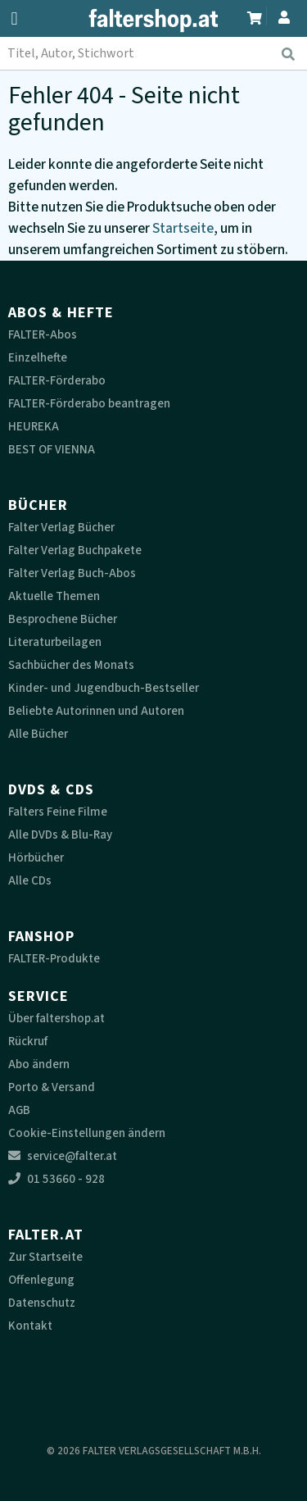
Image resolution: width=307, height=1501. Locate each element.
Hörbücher (36, 857)
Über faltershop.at (56, 1018)
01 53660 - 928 (56, 1179)
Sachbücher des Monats (71, 665)
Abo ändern (39, 1064)
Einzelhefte (37, 357)
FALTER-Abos (42, 334)
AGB (19, 1110)
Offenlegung (41, 1280)
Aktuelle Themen (54, 596)
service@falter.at (62, 1156)
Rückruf (27, 1041)
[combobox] (153, 53)
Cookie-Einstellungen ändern (86, 1133)
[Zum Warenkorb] (254, 16)
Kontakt (30, 1326)
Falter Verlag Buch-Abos (72, 573)
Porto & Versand (51, 1087)
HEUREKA (33, 426)
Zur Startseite (45, 1257)
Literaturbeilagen (55, 642)
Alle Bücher (38, 734)
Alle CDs (30, 880)
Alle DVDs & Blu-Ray (60, 835)
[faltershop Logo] (154, 20)
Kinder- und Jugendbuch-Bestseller (103, 688)
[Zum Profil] (284, 15)
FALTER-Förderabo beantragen (89, 403)
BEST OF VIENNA (51, 449)
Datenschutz (41, 1303)
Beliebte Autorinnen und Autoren (96, 711)
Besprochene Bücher (62, 619)
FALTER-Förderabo (57, 380)
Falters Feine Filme (57, 812)
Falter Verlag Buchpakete (75, 550)
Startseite (183, 228)
